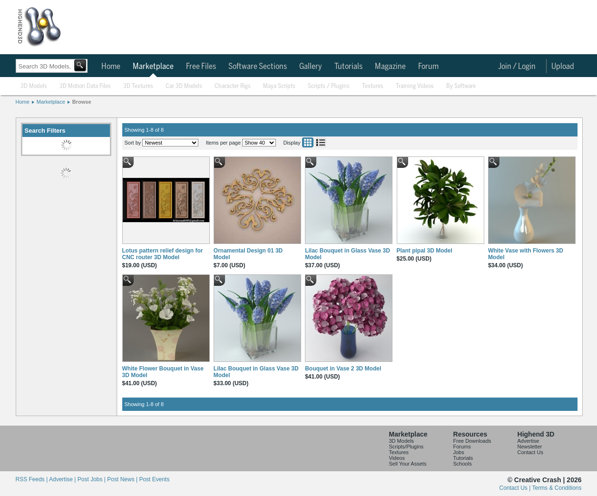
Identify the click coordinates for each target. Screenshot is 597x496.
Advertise (528, 441)
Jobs (458, 452)
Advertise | (63, 479)
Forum (428, 66)
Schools (462, 464)
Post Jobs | (92, 479)
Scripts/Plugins (406, 446)
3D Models (33, 86)
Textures (372, 86)
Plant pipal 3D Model (424, 250)
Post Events (154, 479)
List (320, 142)
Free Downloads (472, 441)
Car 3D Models (184, 86)
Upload (562, 66)
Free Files (201, 66)
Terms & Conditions (556, 488)
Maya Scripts (279, 86)
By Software (461, 86)
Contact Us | (515, 488)
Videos (397, 458)
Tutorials (348, 66)
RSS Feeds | (32, 479)
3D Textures (138, 86)
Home (110, 66)
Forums (462, 446)
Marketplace (153, 66)
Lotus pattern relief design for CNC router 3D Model (162, 254)
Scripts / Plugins (329, 86)
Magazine (390, 66)
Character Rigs (233, 86)
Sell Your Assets (408, 464)
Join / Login (517, 66)
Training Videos (415, 86)
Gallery (310, 66)
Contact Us (530, 452)
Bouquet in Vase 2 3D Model (343, 368)
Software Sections (257, 66)
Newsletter (530, 446)
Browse (81, 102)
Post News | (123, 479)
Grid (307, 142)
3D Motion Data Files (85, 86)
